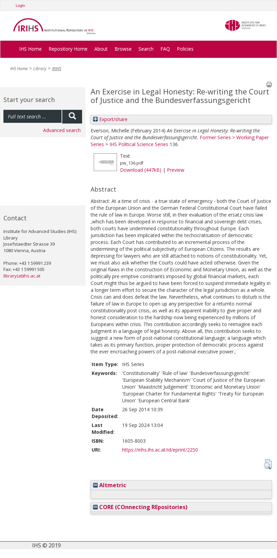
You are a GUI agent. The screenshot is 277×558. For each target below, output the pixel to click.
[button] (268, 464)
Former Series (215, 137)
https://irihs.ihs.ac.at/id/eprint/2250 (160, 449)
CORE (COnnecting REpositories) (140, 507)
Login (20, 5)
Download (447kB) (140, 170)
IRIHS (56, 69)
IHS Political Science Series (138, 144)
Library (40, 69)
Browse (123, 49)
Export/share (110, 119)
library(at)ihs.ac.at (21, 276)
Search (146, 49)
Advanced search (62, 130)
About (101, 49)
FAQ (165, 49)
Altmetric (109, 485)
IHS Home (30, 49)
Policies (185, 49)
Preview (175, 170)
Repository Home (68, 49)
